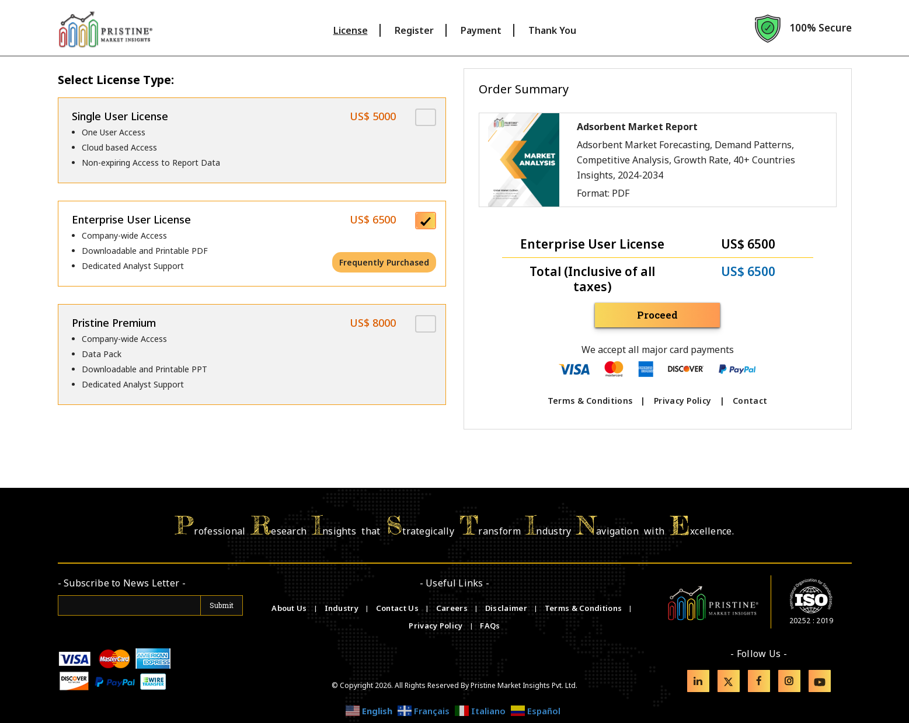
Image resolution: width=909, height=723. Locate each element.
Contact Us (398, 608)
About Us (290, 608)
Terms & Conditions (590, 400)
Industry (341, 608)
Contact (750, 400)
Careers (452, 608)
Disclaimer (507, 608)
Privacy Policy (682, 400)
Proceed (657, 315)
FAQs (490, 625)
